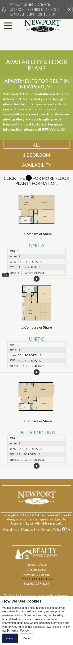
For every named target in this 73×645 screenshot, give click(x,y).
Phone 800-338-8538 (36, 579)
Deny (26, 638)
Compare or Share (36, 234)
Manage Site (30, 530)
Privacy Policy (51, 530)
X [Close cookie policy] (69, 600)
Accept (10, 638)
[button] (69, 9)
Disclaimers (10, 530)
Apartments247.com (52, 515)
